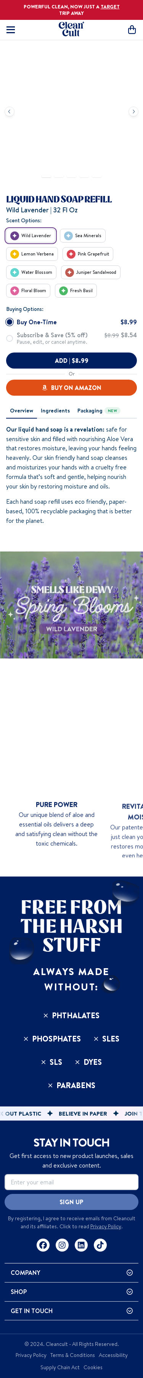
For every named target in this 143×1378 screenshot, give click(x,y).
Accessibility (113, 1355)
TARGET (110, 6)
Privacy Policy (105, 1226)
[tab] (21, 411)
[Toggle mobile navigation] (11, 30)
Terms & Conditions (72, 1355)
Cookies (93, 1367)
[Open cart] (131, 29)
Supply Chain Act (60, 1367)
